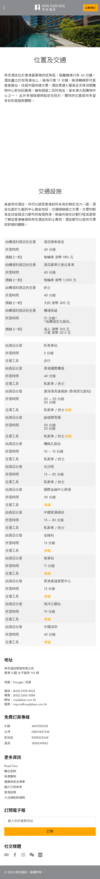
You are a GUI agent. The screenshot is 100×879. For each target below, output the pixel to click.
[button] (4, 7)
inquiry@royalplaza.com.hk (30, 704)
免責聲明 (10, 776)
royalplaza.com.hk (24, 699)
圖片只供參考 (13, 787)
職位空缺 (10, 771)
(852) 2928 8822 (24, 690)
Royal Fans (11, 765)
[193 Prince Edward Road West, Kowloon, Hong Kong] (50, 139)
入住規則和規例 (14, 797)
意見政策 (10, 792)
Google (18, 682)
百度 (28, 682)
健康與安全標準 (14, 781)
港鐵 (68, 410)
